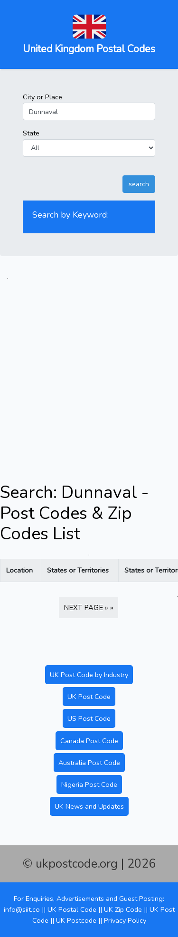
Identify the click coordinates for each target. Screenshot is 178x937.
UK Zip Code (123, 909)
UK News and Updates (89, 806)
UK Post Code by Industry (89, 674)
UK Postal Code (71, 909)
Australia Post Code (89, 762)
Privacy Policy (125, 920)
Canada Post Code (89, 741)
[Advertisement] (89, 371)
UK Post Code (89, 696)
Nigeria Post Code (89, 784)
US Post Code (89, 718)
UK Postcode (76, 920)
